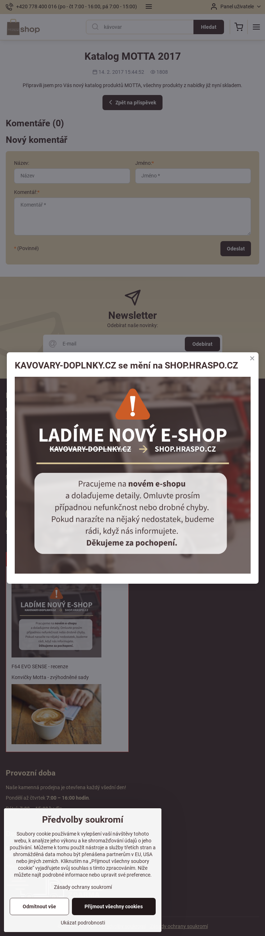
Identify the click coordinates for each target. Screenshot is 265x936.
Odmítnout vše (39, 907)
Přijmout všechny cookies (113, 907)
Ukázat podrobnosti (83, 923)
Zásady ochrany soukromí (83, 888)
